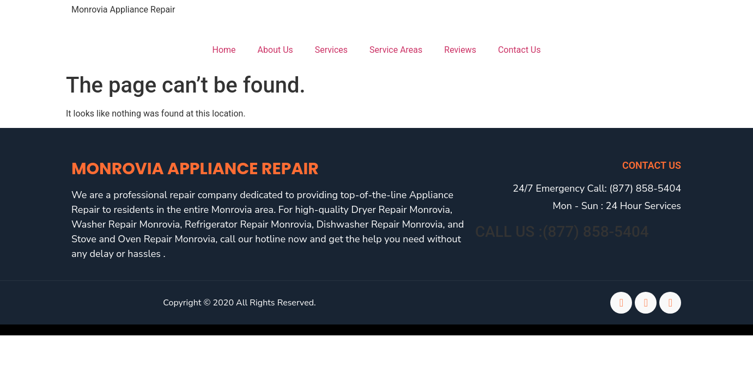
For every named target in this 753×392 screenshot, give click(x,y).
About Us (275, 50)
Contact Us (519, 50)
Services (331, 50)
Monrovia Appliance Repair (123, 9)
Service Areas (395, 50)
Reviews (460, 50)
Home (224, 50)
